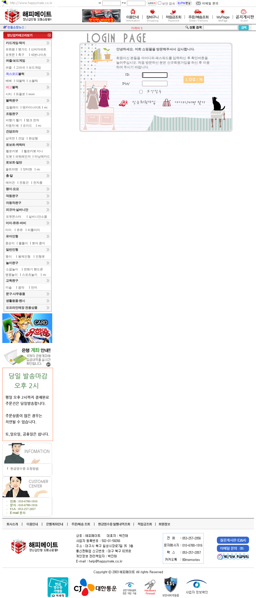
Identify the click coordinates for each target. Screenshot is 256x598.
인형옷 (40, 256)
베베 (9, 81)
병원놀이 (11, 274)
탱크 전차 (32, 120)
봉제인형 (24, 256)
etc (46, 107)
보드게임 (35, 67)
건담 (21, 138)
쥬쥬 (20, 230)
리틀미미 (34, 230)
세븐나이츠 (38, 55)
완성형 (33, 138)
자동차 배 (12, 125)
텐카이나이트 (32, 107)
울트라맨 (12, 169)
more (31, 94)
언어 (34, 287)
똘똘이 (23, 243)
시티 (9, 94)
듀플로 (20, 94)
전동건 (24, 182)
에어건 (10, 182)
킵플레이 (12, 107)
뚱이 (9, 256)
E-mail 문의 (18, 513)
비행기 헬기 (14, 120)
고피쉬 (20, 67)
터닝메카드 (42, 156)
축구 (21, 55)
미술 (9, 287)
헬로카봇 (12, 151)
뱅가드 (22, 49)
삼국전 (10, 138)
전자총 (37, 182)
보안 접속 (168, 3)
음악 (21, 287)
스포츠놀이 (29, 274)
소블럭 (33, 81)
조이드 (27, 125)
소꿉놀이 (12, 269)
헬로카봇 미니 (33, 151)
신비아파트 (38, 49)
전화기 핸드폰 (33, 269)
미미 (8, 230)
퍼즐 (9, 67)
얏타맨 (27, 169)
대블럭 (20, 81)
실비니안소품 (38, 216)
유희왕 (10, 49)
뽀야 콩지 (38, 243)
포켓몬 (10, 55)
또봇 (9, 156)
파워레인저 (23, 156)
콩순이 (10, 243)
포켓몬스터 (13, 216)
